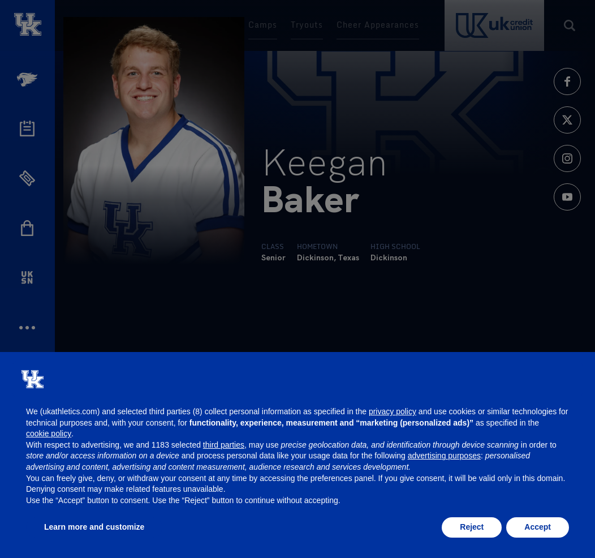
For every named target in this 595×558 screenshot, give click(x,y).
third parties (223, 444)
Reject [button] (472, 526)
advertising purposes (444, 455)
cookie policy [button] (48, 433)
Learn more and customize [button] (94, 526)
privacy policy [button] (392, 411)
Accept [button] (537, 526)
